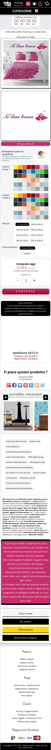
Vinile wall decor (12, 446)
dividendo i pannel (27, 478)
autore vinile (35, 441)
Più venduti (25, 621)
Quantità (25, 275)
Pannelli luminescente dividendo (19, 467)
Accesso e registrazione (27, 711)
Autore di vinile (39, 472)
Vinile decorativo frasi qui (16, 441)
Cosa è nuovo (25, 613)
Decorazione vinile (37, 462)
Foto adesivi (27, 695)
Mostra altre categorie (25, 637)
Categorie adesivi (27, 669)
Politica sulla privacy (26, 721)
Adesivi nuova (26, 662)
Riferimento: (22, 37)
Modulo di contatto (27, 714)
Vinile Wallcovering (36, 457)
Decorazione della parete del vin (19, 488)
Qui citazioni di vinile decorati (18, 472)
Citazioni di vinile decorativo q (18, 483)
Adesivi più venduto (27, 666)
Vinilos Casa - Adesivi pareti (27, 685)
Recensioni (18, 4)
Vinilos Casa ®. (41, 745)
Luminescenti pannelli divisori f (18, 452)
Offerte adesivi (25, 629)
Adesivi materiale (27, 692)
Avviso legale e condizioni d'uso (27, 718)
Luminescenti (11, 478)
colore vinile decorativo (15, 457)
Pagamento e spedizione (26, 688)
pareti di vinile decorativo (16, 462)
